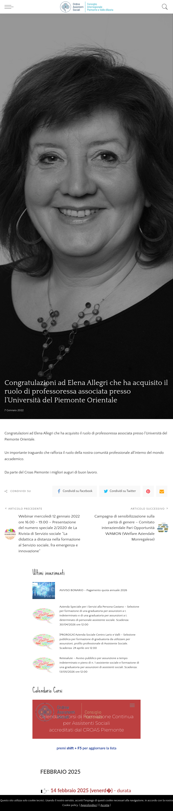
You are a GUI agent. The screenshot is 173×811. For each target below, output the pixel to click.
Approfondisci (89, 805)
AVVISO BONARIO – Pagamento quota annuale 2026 (92, 591)
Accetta (104, 805)
